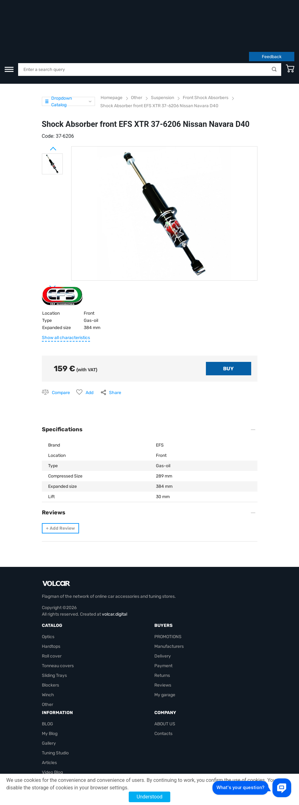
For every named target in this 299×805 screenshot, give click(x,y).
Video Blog (52, 734)
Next (45, 246)
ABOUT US (164, 685)
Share (115, 354)
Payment (163, 627)
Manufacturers (169, 608)
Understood (149, 797)
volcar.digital (114, 575)
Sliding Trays (54, 637)
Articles (49, 724)
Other (47, 666)
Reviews (162, 646)
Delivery (162, 617)
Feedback (272, 18)
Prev (45, 108)
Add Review (60, 489)
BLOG (47, 685)
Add (89, 354)
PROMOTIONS (168, 598)
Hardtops (51, 608)
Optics (48, 598)
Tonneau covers (58, 627)
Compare (61, 354)
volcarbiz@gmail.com (63, 763)
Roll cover (52, 617)
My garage (164, 656)
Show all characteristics (66, 299)
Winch (48, 656)
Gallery (49, 705)
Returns (162, 637)
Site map (50, 743)
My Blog (49, 695)
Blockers (50, 646)
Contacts (163, 695)
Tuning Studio (55, 714)
